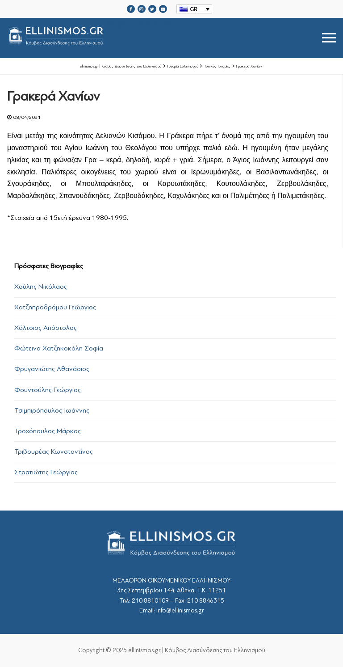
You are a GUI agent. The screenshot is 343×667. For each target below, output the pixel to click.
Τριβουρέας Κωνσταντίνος (53, 451)
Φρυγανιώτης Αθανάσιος (51, 369)
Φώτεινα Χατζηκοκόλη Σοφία (58, 348)
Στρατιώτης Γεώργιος (46, 472)
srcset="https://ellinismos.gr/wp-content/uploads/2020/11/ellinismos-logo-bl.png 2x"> (128, 38)
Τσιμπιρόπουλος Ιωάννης (51, 410)
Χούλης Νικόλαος (40, 287)
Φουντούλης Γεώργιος (47, 390)
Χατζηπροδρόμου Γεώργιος (55, 307)
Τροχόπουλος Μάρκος (47, 431)
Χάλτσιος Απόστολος (45, 328)
